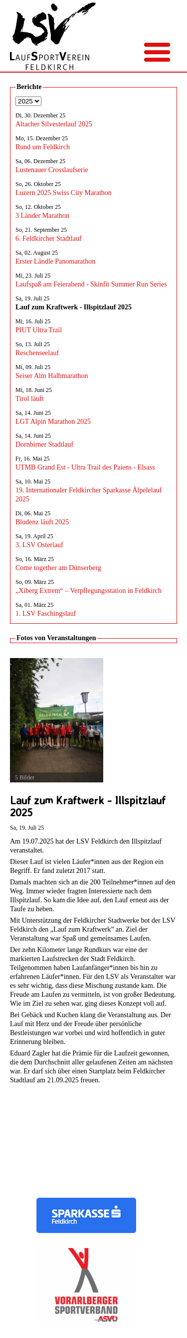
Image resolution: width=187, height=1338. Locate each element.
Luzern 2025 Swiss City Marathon (63, 192)
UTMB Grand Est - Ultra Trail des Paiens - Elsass (85, 467)
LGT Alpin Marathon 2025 (53, 421)
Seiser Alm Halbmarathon (51, 376)
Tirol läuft (29, 398)
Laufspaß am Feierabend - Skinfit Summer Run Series (91, 284)
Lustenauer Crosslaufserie (51, 170)
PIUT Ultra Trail (38, 330)
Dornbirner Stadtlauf (44, 444)
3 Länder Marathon (42, 215)
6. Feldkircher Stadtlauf (48, 238)
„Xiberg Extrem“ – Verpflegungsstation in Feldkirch (88, 590)
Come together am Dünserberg (58, 568)
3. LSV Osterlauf (39, 545)
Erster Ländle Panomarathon (55, 261)
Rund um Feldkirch (42, 147)
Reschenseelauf (37, 353)
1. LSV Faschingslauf (45, 613)
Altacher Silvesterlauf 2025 (53, 124)
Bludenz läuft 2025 (42, 522)
